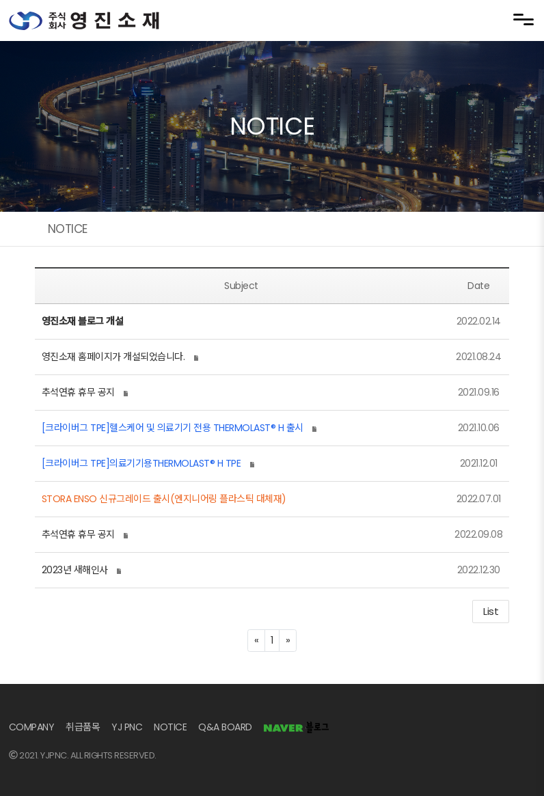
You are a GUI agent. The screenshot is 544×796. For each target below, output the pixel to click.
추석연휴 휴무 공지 (78, 392)
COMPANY (32, 727)
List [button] (490, 611)
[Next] (288, 640)
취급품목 (83, 727)
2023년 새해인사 (75, 570)
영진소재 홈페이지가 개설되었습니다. (113, 356)
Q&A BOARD (225, 727)
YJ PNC (126, 727)
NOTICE (170, 727)
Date (478, 285)
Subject (241, 285)
